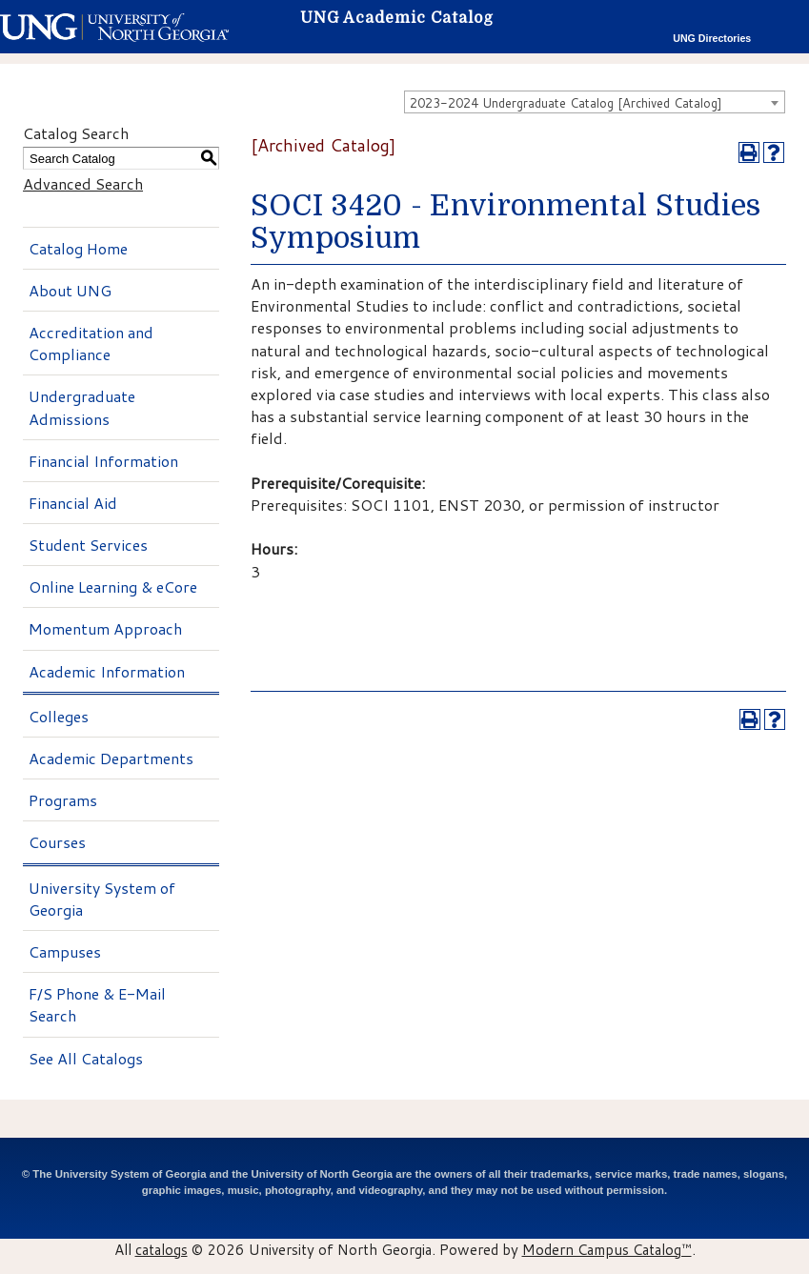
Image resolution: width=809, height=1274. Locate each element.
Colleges (59, 716)
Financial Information (103, 461)
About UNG (70, 290)
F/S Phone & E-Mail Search (97, 1004)
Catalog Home (78, 248)
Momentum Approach (105, 628)
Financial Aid (73, 503)
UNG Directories (712, 38)
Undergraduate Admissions (82, 407)
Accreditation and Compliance (91, 343)
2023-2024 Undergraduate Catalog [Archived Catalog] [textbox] (566, 102)
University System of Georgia (102, 898)
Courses (57, 842)
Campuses (65, 951)
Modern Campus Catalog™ (607, 1249)
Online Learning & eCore (113, 586)
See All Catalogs (86, 1058)
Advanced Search (83, 183)
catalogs (161, 1249)
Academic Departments (111, 758)
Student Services (88, 545)
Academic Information (107, 671)
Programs (63, 800)
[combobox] (594, 102)
